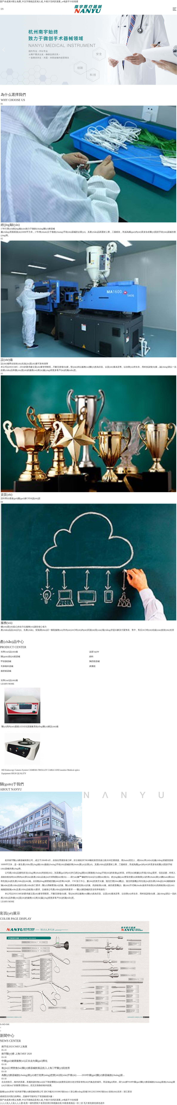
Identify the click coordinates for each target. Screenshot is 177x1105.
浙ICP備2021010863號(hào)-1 (57, 1092)
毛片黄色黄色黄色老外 (94, 1103)
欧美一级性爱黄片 (32, 1103)
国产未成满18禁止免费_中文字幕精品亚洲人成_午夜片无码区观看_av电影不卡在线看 (39, 1)
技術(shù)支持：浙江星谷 (120, 1092)
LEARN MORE (7, 684)
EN (2, 9)
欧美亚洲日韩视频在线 (51, 1103)
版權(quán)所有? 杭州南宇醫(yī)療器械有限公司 (21, 1092)
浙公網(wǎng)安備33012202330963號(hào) (89, 1092)
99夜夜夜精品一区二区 (72, 1103)
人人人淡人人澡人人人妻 (11, 1103)
